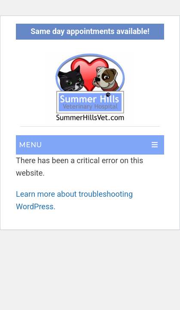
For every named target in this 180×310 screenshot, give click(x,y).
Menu (30, 145)
